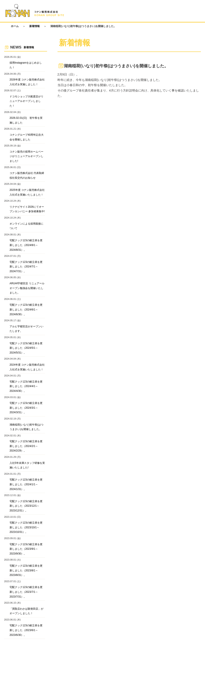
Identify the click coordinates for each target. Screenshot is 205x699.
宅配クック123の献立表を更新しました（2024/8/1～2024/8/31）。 (26, 245)
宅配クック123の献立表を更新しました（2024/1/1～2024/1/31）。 (26, 484)
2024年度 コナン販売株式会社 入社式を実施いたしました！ (27, 367)
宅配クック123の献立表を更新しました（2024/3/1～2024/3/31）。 (26, 408)
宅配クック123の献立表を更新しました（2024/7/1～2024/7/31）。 (26, 266)
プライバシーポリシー (57, 654)
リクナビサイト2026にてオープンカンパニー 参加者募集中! (27, 209)
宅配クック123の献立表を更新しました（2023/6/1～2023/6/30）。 (26, 630)
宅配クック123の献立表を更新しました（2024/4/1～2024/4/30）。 (26, 386)
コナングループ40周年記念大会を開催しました (27, 137)
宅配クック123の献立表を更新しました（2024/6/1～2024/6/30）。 (26, 310)
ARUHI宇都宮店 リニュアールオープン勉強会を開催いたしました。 (27, 288)
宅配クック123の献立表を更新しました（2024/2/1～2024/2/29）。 (26, 446)
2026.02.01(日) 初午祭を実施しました (26, 120)
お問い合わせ (30, 654)
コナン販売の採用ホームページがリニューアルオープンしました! (26, 156)
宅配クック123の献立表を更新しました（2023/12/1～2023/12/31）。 (26, 506)
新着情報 (34, 26)
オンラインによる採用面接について (26, 226)
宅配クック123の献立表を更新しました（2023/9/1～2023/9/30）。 (26, 549)
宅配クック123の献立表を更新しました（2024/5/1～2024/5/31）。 (26, 348)
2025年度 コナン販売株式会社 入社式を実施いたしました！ (27, 192)
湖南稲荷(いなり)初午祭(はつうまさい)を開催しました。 (26, 427)
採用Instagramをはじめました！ (26, 65)
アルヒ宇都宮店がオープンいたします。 (26, 329)
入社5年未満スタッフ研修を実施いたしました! (27, 465)
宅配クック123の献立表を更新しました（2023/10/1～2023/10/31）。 (26, 527)
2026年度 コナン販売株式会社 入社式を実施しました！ (27, 82)
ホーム (15, 26)
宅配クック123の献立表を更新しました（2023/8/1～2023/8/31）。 (26, 570)
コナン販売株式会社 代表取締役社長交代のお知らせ (27, 175)
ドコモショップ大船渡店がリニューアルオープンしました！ (26, 101)
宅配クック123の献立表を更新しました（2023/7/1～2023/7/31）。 (26, 592)
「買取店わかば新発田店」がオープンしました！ (26, 611)
